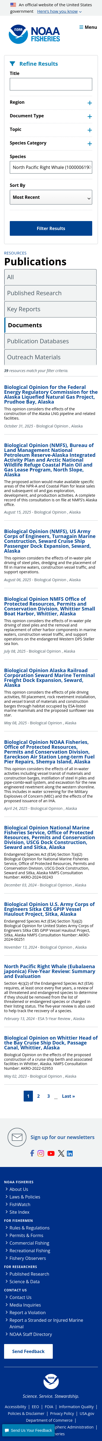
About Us (19, 1189)
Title (14, 73)
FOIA (49, 1406)
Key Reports (24, 309)
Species (18, 156)
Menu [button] (88, 27)
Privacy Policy (62, 1413)
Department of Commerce (49, 1420)
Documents (25, 325)
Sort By (17, 185)
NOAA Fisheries (18, 1182)
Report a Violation (28, 1313)
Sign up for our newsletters (63, 1137)
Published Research (34, 293)
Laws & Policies (25, 1197)
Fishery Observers (28, 1258)
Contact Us (15, 1290)
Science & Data (25, 1282)
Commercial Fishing (29, 1243)
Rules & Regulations (30, 1228)
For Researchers (20, 1266)
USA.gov (87, 1413)
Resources (15, 253)
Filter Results (51, 228)
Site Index (19, 1212)
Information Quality (76, 1406)
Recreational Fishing (30, 1251)
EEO (35, 1406)
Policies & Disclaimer (26, 1413)
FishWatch (20, 1204)
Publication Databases (38, 341)
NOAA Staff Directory (31, 1334)
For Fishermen (18, 1220)
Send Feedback (28, 1351)
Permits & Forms (26, 1235)
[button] (28, 1430)
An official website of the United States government (51, 8)
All (10, 277)
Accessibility (15, 1406)
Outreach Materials (34, 357)
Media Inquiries (25, 1305)
